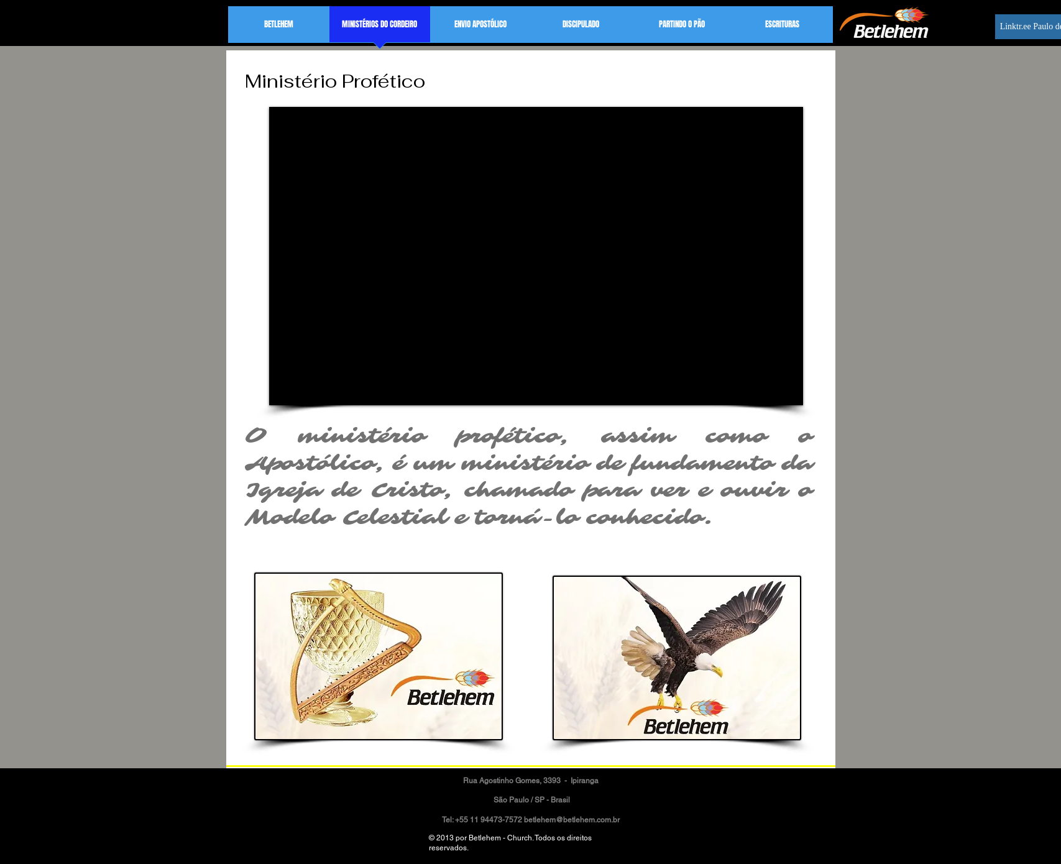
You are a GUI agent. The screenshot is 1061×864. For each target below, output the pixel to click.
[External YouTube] (536, 256)
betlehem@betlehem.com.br (572, 820)
